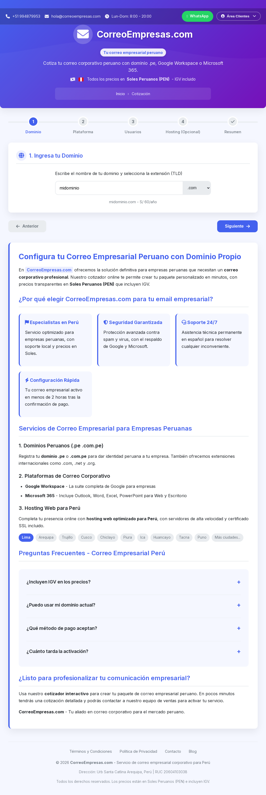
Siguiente (237, 226)
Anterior (27, 226)
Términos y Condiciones (90, 751)
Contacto (173, 751)
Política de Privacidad (138, 751)
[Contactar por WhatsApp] (197, 16)
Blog (193, 751)
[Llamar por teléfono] (22, 16)
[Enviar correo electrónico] (72, 16)
